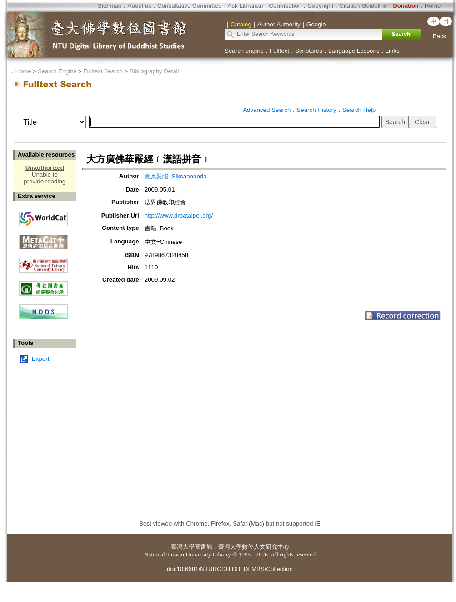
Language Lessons (354, 50)
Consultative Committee (189, 5)
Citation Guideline (363, 5)
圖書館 (203, 546)
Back (439, 36)
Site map (110, 5)
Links (393, 50)
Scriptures (308, 50)
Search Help (359, 109)
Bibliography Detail (154, 71)
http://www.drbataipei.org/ (179, 215)
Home (433, 5)
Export (41, 358)
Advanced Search (267, 109)
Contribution (285, 5)
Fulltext (279, 50)
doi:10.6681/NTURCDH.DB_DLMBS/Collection (230, 569)
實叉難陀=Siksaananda (176, 176)
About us (139, 5)
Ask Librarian (245, 5)
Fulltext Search (103, 71)
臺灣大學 (183, 546)
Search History (316, 109)
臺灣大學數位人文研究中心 (253, 546)
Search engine (244, 50)
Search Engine (57, 71)
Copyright (320, 5)
